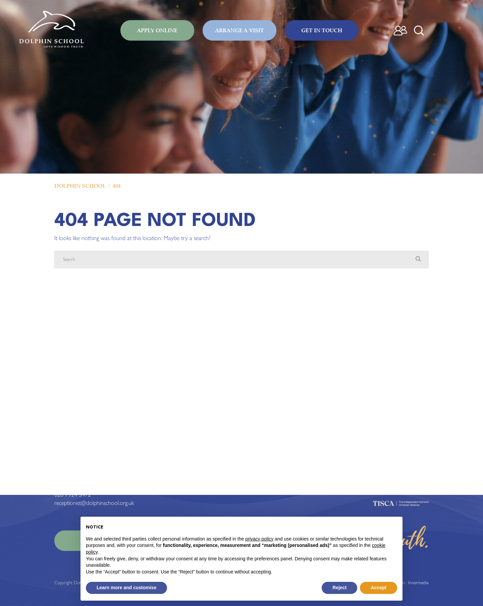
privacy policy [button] (259, 539)
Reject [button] (339, 587)
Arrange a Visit (239, 30)
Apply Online (157, 30)
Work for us (260, 486)
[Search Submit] (419, 31)
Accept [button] (378, 587)
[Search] (235, 259)
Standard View (100, 469)
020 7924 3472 (72, 494)
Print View (66, 469)
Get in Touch (321, 30)
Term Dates (259, 477)
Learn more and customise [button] (126, 587)
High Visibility (136, 469)
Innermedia (418, 583)
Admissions (259, 469)
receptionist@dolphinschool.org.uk (94, 503)
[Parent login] (400, 31)
